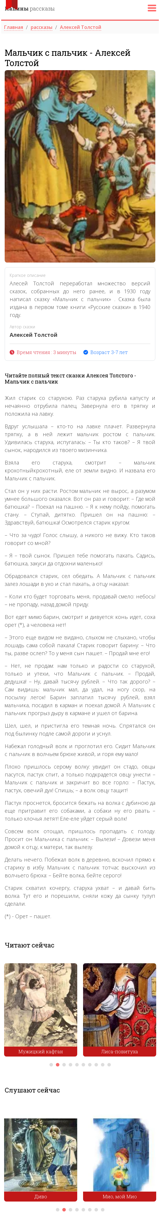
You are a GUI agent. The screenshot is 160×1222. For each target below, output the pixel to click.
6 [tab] (83, 1064)
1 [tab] (51, 1064)
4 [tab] (70, 1064)
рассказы (30, 8)
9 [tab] (102, 1064)
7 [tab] (90, 1064)
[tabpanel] (40, 1011)
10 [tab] (109, 1064)
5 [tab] (77, 1064)
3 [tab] (64, 1064)
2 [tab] (57, 1064)
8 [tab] (96, 1064)
